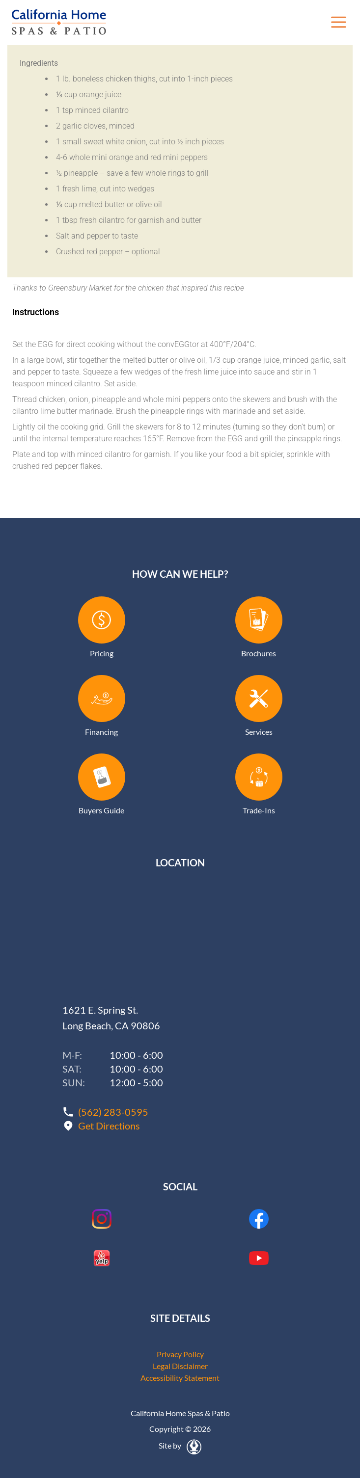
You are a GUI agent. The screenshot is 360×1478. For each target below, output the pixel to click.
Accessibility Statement (180, 1377)
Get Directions (109, 1125)
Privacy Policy (180, 1354)
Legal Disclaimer (180, 1366)
